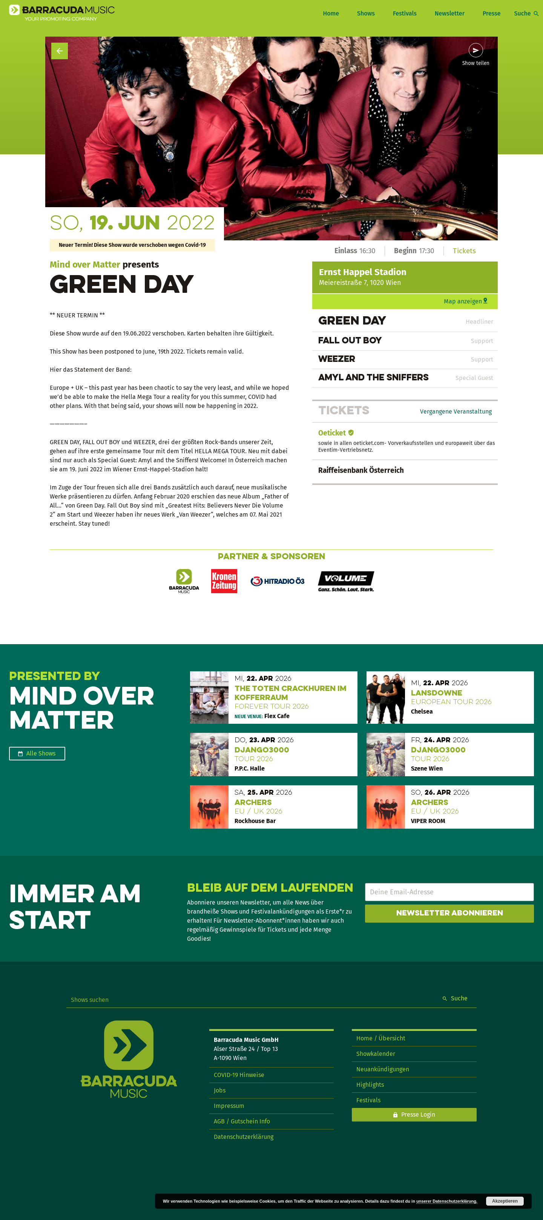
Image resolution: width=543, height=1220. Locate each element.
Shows (366, 13)
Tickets (464, 250)
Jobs (219, 1090)
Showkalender (375, 1053)
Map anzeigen (463, 301)
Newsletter (450, 13)
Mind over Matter (85, 264)
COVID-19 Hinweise (239, 1074)
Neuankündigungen (382, 1069)
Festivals (405, 13)
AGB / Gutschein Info (242, 1121)
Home (331, 13)
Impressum (229, 1105)
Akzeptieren (505, 1201)
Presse (492, 13)
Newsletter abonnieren (449, 913)
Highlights (370, 1084)
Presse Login (418, 1114)
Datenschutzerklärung (243, 1136)
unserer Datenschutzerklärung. (446, 1201)
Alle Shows (40, 753)
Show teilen (475, 63)
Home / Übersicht (380, 1038)
